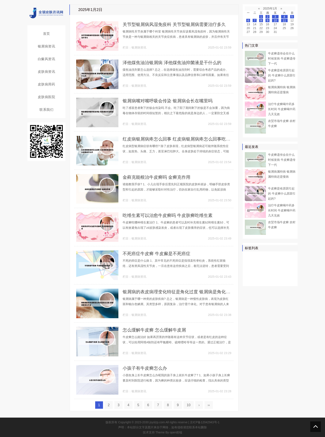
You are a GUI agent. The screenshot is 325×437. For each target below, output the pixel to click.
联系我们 (46, 109)
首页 (46, 33)
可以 (288, 262)
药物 (249, 262)
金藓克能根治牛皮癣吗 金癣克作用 (158, 177)
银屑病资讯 (46, 46)
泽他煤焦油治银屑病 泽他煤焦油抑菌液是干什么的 (174, 62)
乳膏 (276, 280)
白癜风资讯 (46, 59)
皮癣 (267, 280)
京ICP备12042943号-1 (204, 422)
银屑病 (250, 256)
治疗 (261, 256)
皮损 (270, 274)
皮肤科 (250, 274)
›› (209, 405)
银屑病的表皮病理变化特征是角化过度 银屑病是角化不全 (181, 291)
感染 (279, 274)
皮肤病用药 (46, 84)
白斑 (279, 268)
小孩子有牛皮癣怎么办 (146, 368)
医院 (258, 262)
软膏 (258, 268)
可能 (288, 268)
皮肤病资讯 (46, 71)
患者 (291, 256)
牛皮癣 (271, 256)
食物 (258, 280)
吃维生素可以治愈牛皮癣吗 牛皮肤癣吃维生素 (170, 215)
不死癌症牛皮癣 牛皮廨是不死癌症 (158, 253)
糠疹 (285, 280)
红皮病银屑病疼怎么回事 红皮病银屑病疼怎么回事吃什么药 (184, 139)
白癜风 (268, 268)
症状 (249, 280)
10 (189, 405)
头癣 (288, 274)
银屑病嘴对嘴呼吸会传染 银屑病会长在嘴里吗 (170, 100)
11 (284, 20)
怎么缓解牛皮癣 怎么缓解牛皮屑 (156, 330)
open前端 (176, 432)
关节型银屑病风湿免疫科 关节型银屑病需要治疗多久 (177, 24)
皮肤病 (277, 262)
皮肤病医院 (46, 97)
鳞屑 (249, 268)
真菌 (267, 262)
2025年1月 (270, 8)
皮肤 (282, 256)
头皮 (261, 274)
